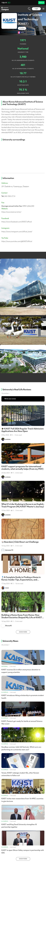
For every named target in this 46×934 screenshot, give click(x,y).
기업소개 (6, 3)
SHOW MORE (23, 632)
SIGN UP (41, 2)
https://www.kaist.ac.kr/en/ (11, 212)
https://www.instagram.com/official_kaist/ (16, 231)
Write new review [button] (10, 399)
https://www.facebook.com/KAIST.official (16, 222)
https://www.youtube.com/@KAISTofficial (16, 241)
